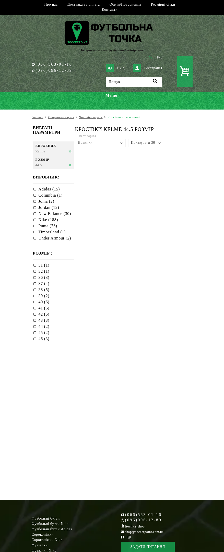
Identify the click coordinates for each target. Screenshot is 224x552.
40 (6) (44, 302)
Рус (159, 57)
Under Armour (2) (55, 238)
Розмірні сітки (163, 4)
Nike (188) (48, 220)
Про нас (50, 4)
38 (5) (44, 289)
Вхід (115, 68)
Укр (151, 57)
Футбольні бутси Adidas (52, 529)
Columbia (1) (51, 195)
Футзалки (40, 545)
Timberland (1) (52, 232)
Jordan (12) (49, 207)
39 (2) (44, 296)
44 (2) (44, 326)
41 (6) (44, 308)
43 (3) (44, 320)
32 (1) (44, 271)
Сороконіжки (43, 534)
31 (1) (44, 265)
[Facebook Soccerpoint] (122, 537)
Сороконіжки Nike (47, 540)
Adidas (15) (49, 189)
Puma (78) (48, 226)
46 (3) (44, 339)
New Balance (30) (55, 213)
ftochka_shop (135, 526)
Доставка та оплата (83, 4)
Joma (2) (46, 201)
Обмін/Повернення (125, 4)
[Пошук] (134, 82)
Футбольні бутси (46, 518)
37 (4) (44, 283)
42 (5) (44, 314)
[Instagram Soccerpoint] (129, 537)
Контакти (109, 9)
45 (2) (44, 332)
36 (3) (44, 277)
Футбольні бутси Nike (50, 524)
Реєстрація (147, 68)
